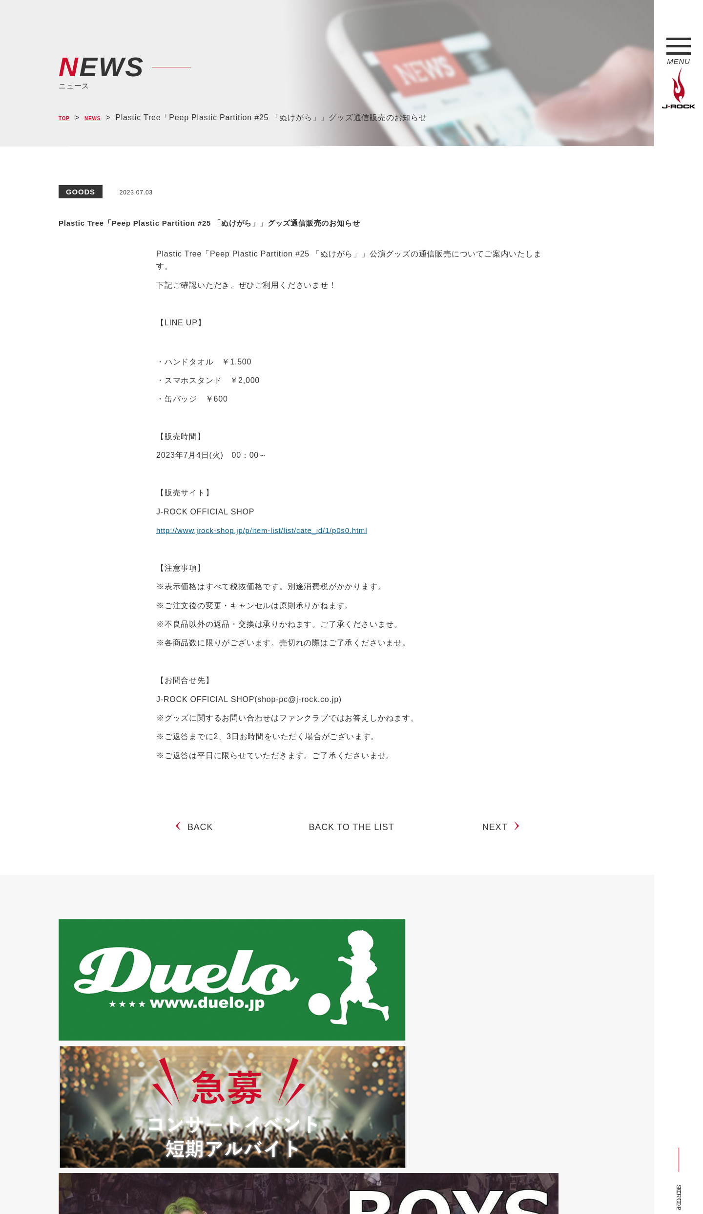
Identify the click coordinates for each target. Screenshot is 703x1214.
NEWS (102, 118)
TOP (67, 118)
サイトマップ (219, 1188)
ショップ (265, 1188)
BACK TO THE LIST (352, 860)
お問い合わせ (311, 1188)
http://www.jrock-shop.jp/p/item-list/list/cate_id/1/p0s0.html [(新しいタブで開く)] (268, 555)
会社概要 (173, 1188)
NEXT (498, 860)
